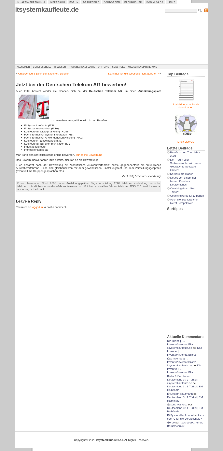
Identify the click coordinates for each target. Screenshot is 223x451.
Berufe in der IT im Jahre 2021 (185, 154)
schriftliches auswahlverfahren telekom (103, 186)
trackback (39, 189)
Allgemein (23, 67)
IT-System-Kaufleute (82, 67)
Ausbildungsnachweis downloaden (186, 106)
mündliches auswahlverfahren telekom (53, 186)
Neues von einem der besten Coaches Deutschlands (183, 181)
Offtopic (103, 67)
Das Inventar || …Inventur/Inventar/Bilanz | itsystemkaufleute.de (182, 362)
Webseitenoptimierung (142, 67)
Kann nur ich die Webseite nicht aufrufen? (133, 73)
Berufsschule (42, 67)
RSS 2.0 (135, 186)
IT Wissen (60, 67)
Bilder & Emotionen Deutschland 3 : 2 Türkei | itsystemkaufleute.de (182, 380)
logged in (37, 207)
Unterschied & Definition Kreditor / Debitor (43, 73)
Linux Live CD (185, 141)
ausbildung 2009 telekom (115, 183)
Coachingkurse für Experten (187, 195)
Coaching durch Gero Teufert (183, 190)
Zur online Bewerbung (89, 154)
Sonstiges (118, 67)
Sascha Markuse (177, 404)
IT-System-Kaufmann (180, 393)
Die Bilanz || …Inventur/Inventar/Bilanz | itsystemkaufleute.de (182, 344)
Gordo (171, 422)
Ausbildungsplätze (77, 183)
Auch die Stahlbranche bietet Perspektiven (184, 201)
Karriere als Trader (181, 173)
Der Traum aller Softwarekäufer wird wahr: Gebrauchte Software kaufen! (186, 165)
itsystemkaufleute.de (47, 9)
